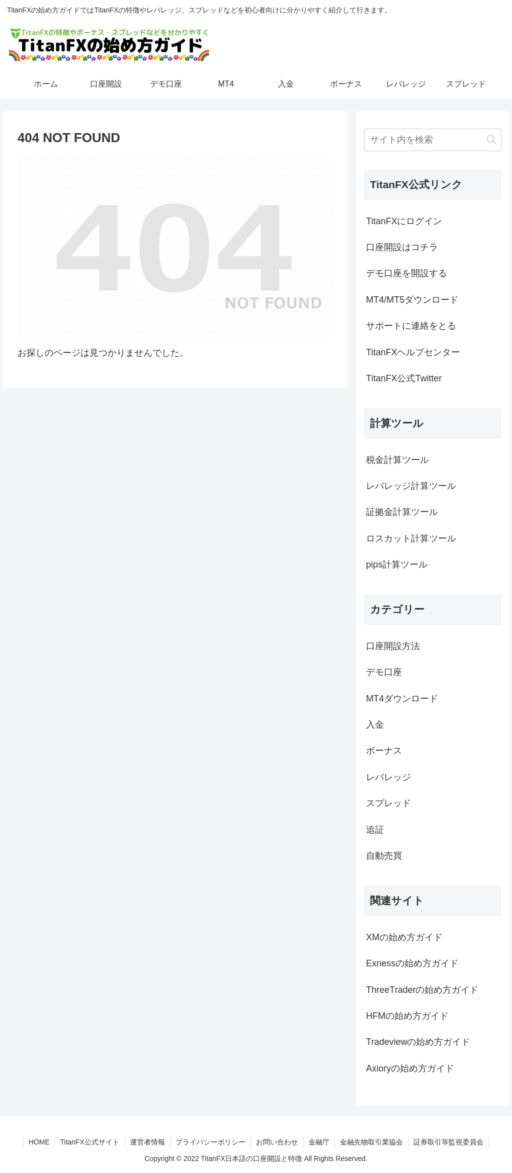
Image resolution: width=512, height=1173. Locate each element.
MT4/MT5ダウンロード (412, 300)
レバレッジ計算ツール (411, 486)
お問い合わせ (277, 1142)
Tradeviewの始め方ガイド (418, 1042)
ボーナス (384, 751)
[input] (432, 140)
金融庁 (319, 1142)
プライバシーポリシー (211, 1142)
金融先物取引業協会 (371, 1142)
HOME (39, 1142)
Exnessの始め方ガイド (412, 963)
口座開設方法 (393, 646)
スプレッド (388, 803)
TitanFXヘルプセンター (413, 352)
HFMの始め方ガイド (407, 1016)
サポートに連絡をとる (411, 326)
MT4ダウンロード (402, 699)
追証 (375, 830)
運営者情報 (147, 1142)
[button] (491, 139)
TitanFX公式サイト (90, 1142)
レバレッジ (388, 777)
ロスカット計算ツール (411, 538)
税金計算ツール (397, 460)
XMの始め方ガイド (404, 937)
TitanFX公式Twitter (404, 378)
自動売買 (384, 856)
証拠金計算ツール (402, 512)
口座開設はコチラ (402, 247)
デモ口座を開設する (406, 273)
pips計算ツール (397, 564)
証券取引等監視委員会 (449, 1142)
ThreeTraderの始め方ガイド (422, 990)
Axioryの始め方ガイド (410, 1068)
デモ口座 (384, 672)
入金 (375, 725)
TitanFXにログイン (404, 221)
